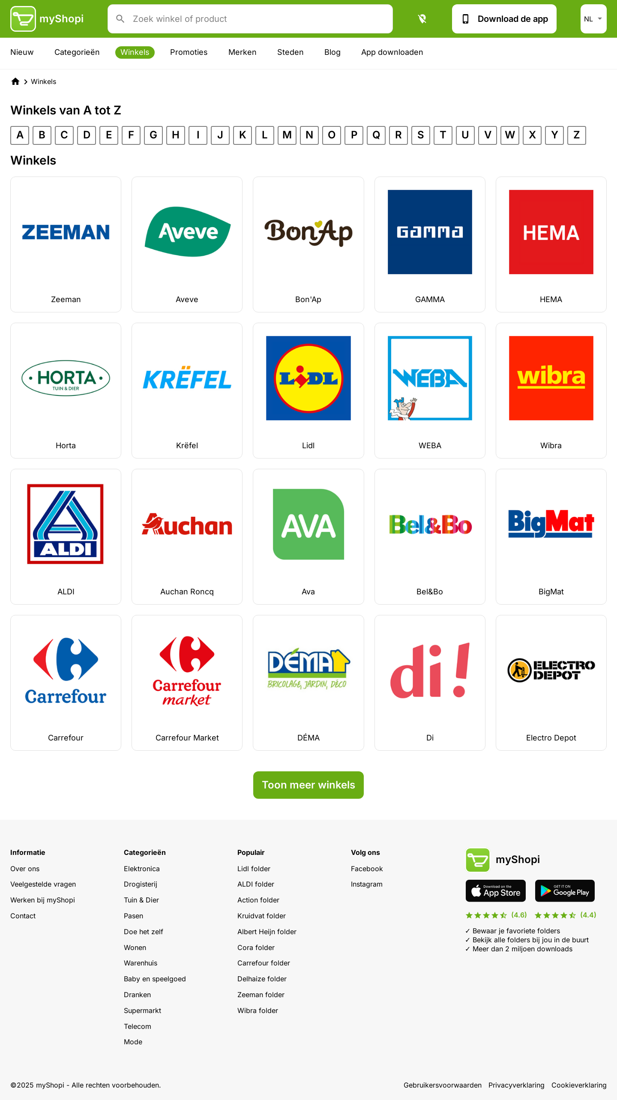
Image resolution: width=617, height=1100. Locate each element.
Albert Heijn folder (267, 931)
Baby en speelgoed (155, 978)
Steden (290, 52)
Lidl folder (253, 868)
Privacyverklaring (516, 1085)
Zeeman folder (261, 994)
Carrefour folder (263, 963)
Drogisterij (140, 884)
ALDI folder (255, 884)
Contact (23, 915)
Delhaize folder (262, 978)
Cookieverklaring (579, 1085)
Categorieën (77, 52)
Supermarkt (142, 1010)
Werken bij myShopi (42, 900)
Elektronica (142, 868)
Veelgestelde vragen (43, 884)
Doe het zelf (143, 931)
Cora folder (256, 947)
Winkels (135, 52)
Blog (332, 52)
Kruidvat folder (261, 915)
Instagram (367, 884)
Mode (133, 1041)
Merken (242, 52)
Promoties (189, 52)
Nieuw (22, 52)
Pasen (133, 915)
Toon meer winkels (308, 785)
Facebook (367, 868)
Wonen (135, 947)
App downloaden (392, 52)
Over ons (24, 868)
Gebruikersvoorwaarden (443, 1085)
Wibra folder (257, 1010)
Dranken (137, 994)
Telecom (137, 1026)
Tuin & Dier (141, 900)
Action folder (258, 900)
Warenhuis (140, 963)
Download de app (504, 19)
